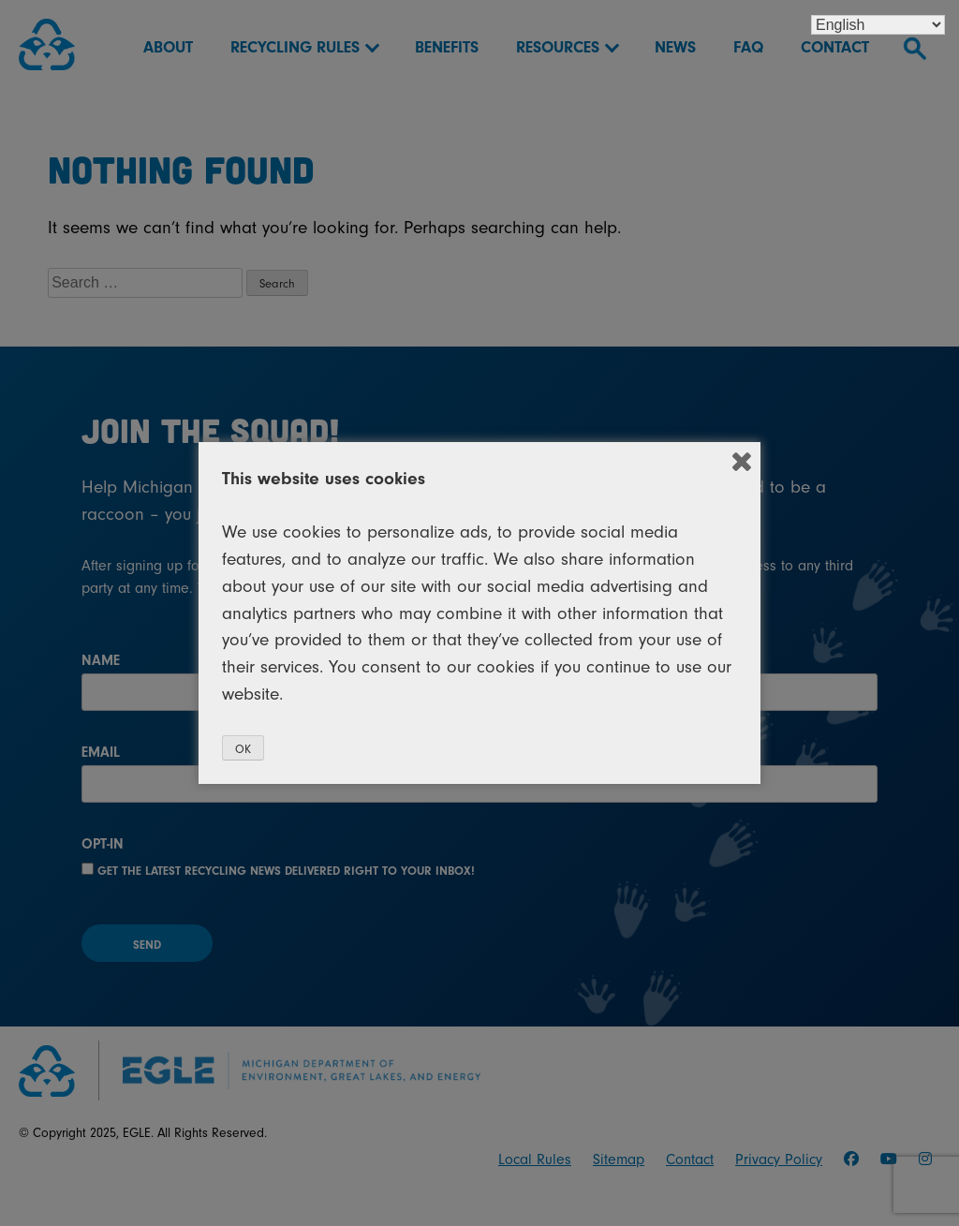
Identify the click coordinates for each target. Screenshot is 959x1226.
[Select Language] (878, 25)
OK (243, 749)
